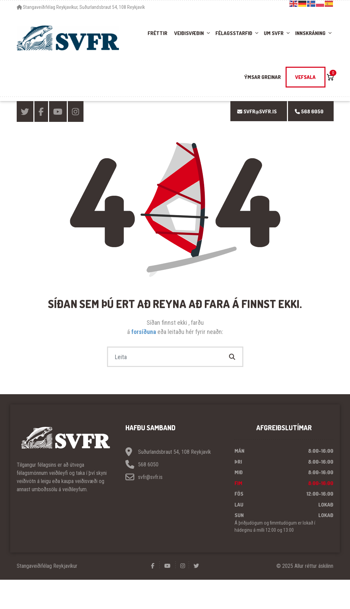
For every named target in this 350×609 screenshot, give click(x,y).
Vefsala (305, 77)
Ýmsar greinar (262, 77)
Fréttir (157, 33)
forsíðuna (144, 331)
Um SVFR (274, 33)
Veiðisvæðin (189, 33)
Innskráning (310, 33)
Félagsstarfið (233, 33)
